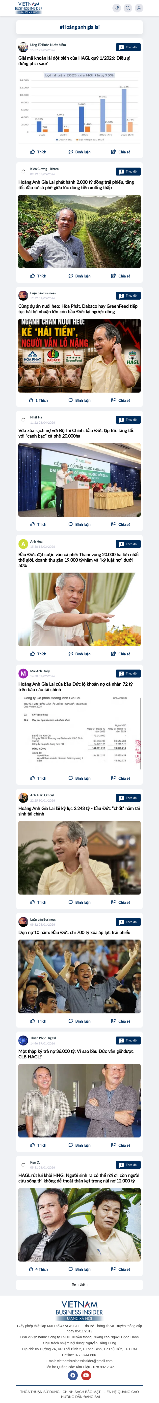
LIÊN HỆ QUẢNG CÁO (121, 1392)
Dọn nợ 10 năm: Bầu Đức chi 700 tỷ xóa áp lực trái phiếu (74, 933)
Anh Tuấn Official (42, 795)
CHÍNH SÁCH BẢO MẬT (82, 1392)
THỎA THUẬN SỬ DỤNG (39, 1392)
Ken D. (35, 1162)
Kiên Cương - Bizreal (44, 169)
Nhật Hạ (36, 417)
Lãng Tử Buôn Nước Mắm (48, 45)
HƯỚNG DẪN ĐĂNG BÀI (80, 1397)
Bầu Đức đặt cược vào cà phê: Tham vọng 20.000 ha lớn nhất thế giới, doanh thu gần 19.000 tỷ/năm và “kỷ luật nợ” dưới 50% (78, 560)
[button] (120, 152)
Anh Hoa (36, 541)
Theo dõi (128, 47)
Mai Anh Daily (40, 671)
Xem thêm (79, 1284)
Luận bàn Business (43, 293)
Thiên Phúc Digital (43, 1038)
